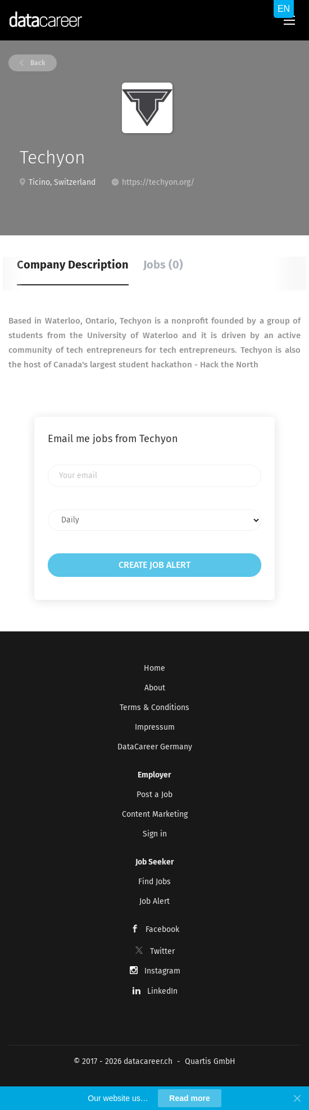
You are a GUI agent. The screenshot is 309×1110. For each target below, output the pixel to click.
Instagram (162, 971)
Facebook (162, 929)
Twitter (162, 951)
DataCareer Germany (154, 747)
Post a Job (154, 794)
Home (154, 668)
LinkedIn (162, 991)
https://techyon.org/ (158, 182)
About (154, 688)
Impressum (155, 727)
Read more (189, 1098)
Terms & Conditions (154, 707)
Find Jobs (154, 881)
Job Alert (154, 901)
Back (37, 63)
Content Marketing (155, 814)
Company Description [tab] (73, 264)
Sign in (155, 834)
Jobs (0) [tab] (163, 264)
